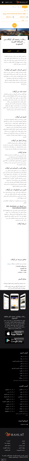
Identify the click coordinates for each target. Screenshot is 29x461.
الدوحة (24, 404)
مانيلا (24, 399)
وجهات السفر (22, 448)
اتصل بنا (8, 441)
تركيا (24, 358)
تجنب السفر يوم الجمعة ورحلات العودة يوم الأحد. (14, 283)
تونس (24, 406)
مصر (24, 356)
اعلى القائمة (7, 450)
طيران (23, 441)
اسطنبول (10, 389)
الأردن (24, 366)
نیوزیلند (9, 263)
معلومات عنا (7, 443)
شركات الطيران (6, 448)
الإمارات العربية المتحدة (20, 361)
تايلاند (24, 375)
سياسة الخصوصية (21, 450)
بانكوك (10, 399)
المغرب (23, 373)
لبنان (24, 363)
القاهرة (23, 389)
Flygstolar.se (24, 424)
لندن (24, 401)
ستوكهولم (10, 411)
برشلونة (10, 406)
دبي (11, 392)
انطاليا (24, 408)
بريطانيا (23, 378)
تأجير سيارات (22, 445)
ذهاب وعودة (25, 6)
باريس (10, 404)
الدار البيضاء (9, 396)
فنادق (23, 443)
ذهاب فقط (19, 6)
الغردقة (23, 411)
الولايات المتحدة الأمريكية (20, 368)
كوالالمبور (23, 396)
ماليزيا (24, 370)
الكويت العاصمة (8, 401)
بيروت (24, 392)
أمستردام (10, 408)
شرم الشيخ (9, 394)
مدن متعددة (14, 6)
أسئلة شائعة (7, 445)
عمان (24, 394)
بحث (14, 25)
